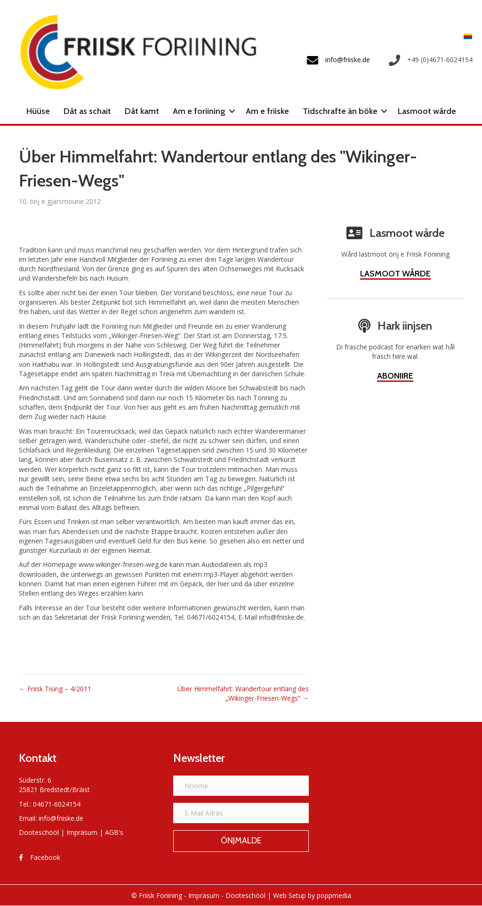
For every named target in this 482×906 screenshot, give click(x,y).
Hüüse (38, 111)
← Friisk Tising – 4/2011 (55, 688)
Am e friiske (267, 111)
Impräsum (81, 832)
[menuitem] (465, 35)
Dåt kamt (142, 111)
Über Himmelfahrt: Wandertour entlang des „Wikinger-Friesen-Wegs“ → (243, 693)
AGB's (114, 832)
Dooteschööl (39, 832)
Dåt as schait (87, 111)
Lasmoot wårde (427, 111)
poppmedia (334, 895)
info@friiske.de (61, 818)
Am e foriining (199, 111)
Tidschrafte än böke (340, 111)
